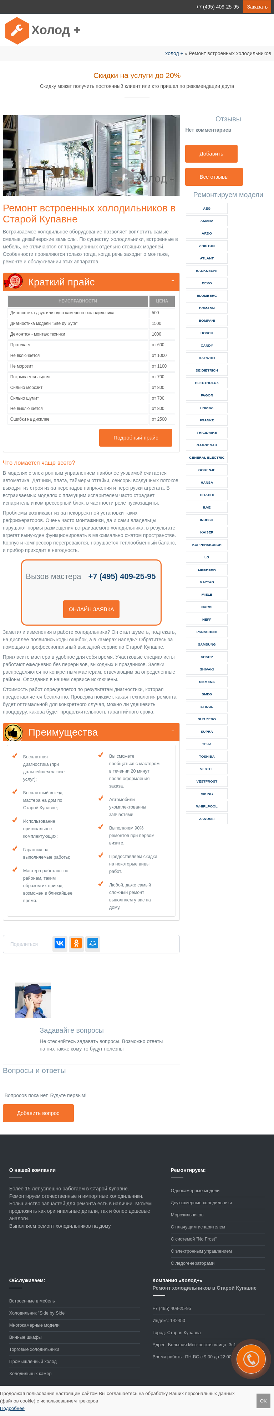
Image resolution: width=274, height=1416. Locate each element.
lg (206, 557)
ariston (207, 246)
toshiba (207, 756)
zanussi (206, 819)
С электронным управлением (201, 1251)
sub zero (207, 719)
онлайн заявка (91, 609)
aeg (206, 208)
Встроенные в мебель (32, 1301)
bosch (207, 333)
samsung (207, 644)
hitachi (207, 495)
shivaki (207, 669)
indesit (207, 520)
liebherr (207, 570)
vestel (207, 769)
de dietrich (207, 370)
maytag (206, 582)
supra (207, 731)
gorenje (206, 470)
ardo (207, 233)
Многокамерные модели (34, 1325)
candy (207, 345)
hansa (207, 482)
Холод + (56, 30)
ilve (206, 507)
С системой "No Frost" (194, 1239)
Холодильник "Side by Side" (37, 1313)
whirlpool (207, 806)
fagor (207, 395)
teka (207, 744)
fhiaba (206, 408)
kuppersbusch (207, 545)
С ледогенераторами (192, 1263)
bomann (207, 308)
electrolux (207, 383)
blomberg (207, 296)
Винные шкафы (25, 1337)
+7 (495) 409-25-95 (217, 7)
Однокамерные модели (195, 1190)
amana (207, 221)
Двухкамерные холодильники (201, 1202)
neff (207, 619)
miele (207, 594)
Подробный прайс (135, 438)
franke (206, 420)
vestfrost (206, 781)
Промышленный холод (33, 1361)
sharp (207, 657)
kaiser (206, 532)
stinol (207, 707)
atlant (207, 258)
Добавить (211, 154)
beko (207, 283)
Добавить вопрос (38, 1113)
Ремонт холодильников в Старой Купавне (205, 1288)
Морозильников (187, 1214)
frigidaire (207, 433)
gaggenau (207, 445)
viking (207, 794)
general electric (206, 457)
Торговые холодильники (34, 1349)
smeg (207, 694)
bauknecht (207, 271)
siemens (207, 682)
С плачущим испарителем (198, 1227)
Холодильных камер (30, 1373)
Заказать (257, 7)
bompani (207, 320)
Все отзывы (213, 177)
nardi (206, 607)
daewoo (207, 358)
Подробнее (12, 1408)
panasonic (207, 632)
